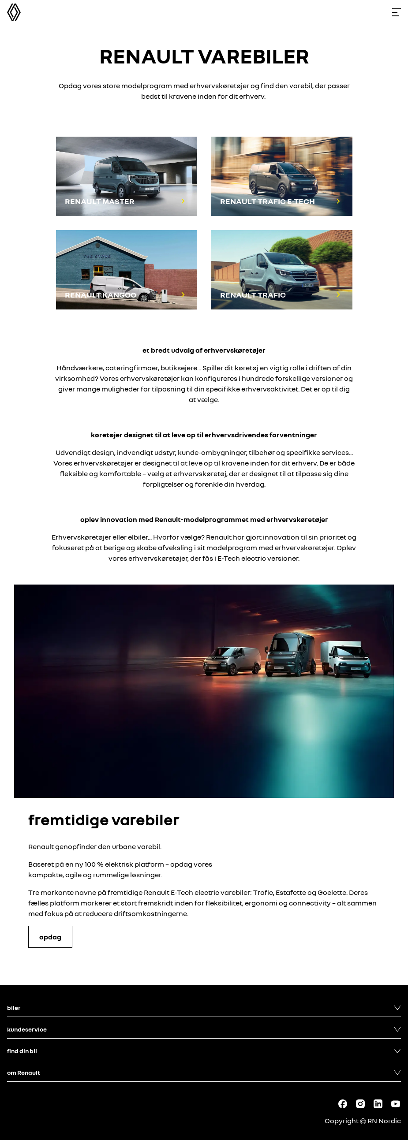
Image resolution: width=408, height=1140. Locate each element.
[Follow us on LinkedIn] (378, 1103)
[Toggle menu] (396, 12)
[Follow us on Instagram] (360, 1103)
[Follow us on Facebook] (342, 1103)
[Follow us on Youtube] (395, 1103)
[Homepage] (14, 12)
